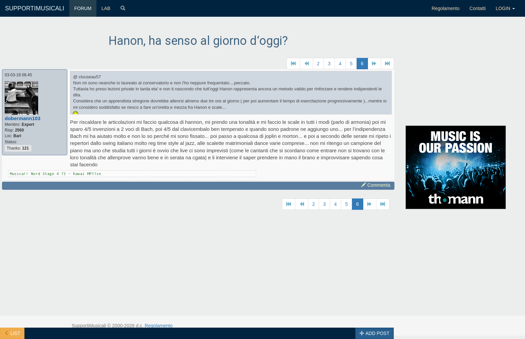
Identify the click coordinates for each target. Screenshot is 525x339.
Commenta (375, 185)
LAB (105, 8)
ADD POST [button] (374, 333)
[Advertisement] (455, 74)
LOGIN (505, 8)
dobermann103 (23, 118)
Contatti (477, 8)
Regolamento (445, 8)
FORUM (82, 8)
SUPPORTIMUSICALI (34, 8)
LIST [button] (12, 333)
